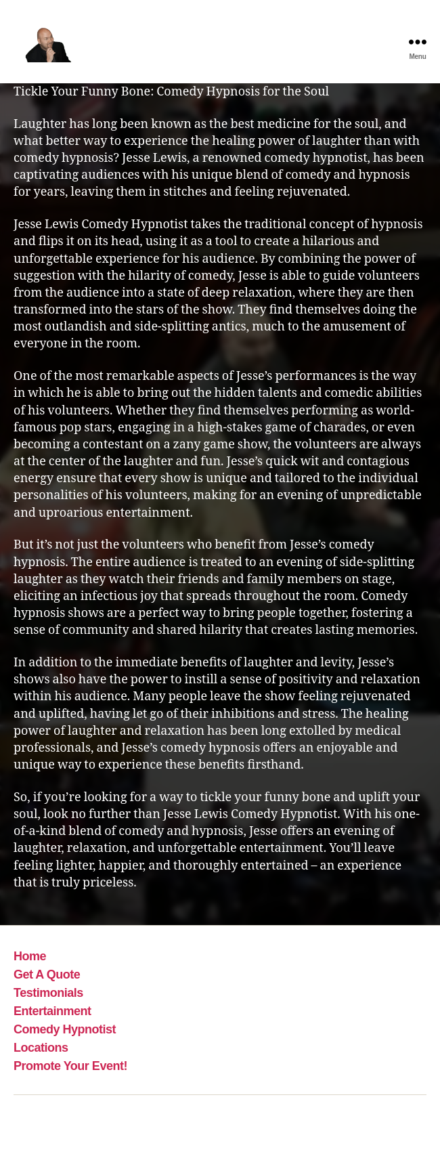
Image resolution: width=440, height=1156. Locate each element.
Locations (41, 1047)
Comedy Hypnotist (65, 1029)
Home (30, 956)
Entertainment (52, 1011)
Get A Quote (47, 974)
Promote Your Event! (70, 1066)
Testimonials (48, 993)
